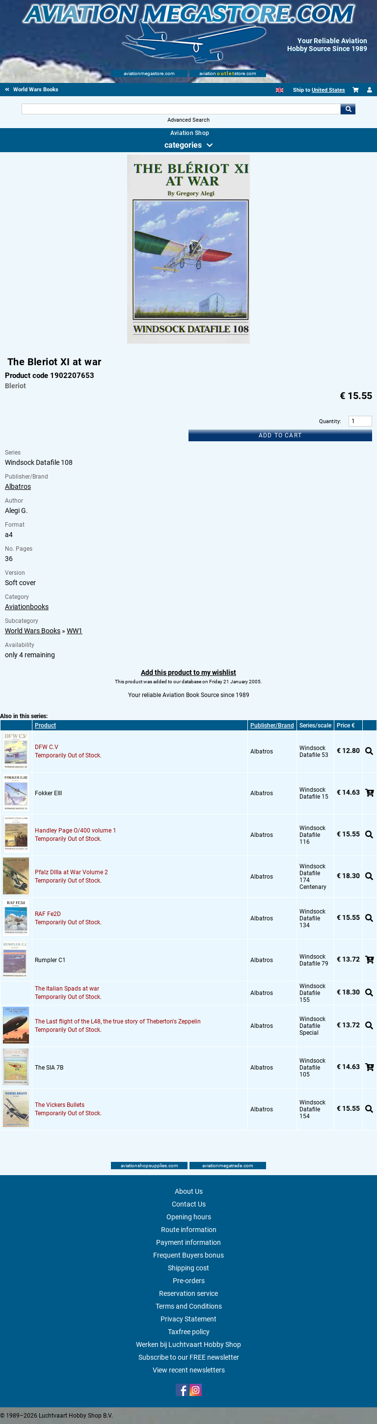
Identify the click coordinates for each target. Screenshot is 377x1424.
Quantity (329, 421)
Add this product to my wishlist (188, 672)
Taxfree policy (189, 1332)
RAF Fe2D (48, 914)
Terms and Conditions (189, 1306)
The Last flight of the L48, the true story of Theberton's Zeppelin (118, 1021)
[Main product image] (188, 341)
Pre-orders (189, 1281)
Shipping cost (188, 1268)
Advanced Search (188, 120)
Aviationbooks (27, 607)
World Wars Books (32, 631)
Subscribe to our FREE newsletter (188, 1357)
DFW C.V (46, 747)
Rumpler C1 (50, 960)
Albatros (18, 486)
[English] (279, 90)
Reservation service (188, 1293)
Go (348, 109)
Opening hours (188, 1217)
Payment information (188, 1242)
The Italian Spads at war (67, 988)
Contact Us (189, 1204)
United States (328, 90)
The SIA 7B (49, 1067)
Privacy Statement (188, 1319)
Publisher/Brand (272, 725)
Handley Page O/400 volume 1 (75, 830)
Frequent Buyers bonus (188, 1255)
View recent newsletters (189, 1370)
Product (45, 725)
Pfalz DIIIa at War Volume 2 (71, 872)
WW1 (74, 631)
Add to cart (280, 435)
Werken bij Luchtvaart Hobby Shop (188, 1344)
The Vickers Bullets (59, 1105)
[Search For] (181, 109)
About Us (189, 1191)
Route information (188, 1230)
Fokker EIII (48, 793)
